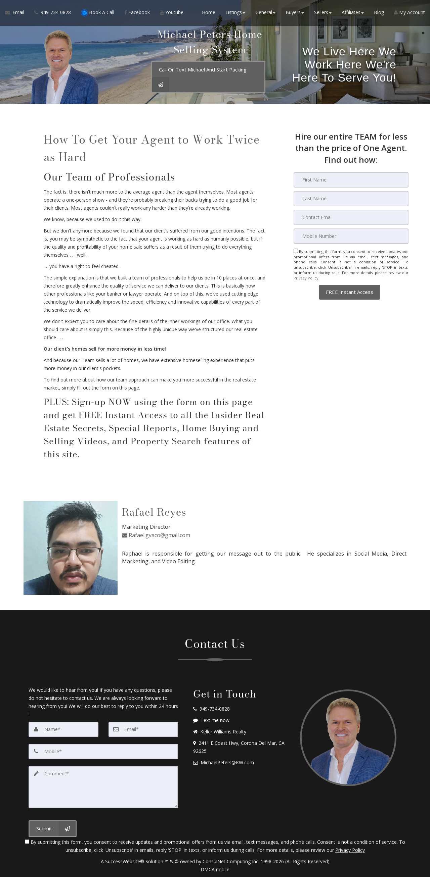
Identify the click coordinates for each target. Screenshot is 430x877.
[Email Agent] (17, 13)
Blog (379, 13)
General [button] (265, 13)
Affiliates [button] (353, 13)
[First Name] (351, 180)
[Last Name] (351, 198)
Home (208, 13)
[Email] (351, 217)
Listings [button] (235, 13)
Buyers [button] (295, 13)
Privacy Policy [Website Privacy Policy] (306, 277)
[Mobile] (351, 236)
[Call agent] (52, 13)
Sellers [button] (323, 13)
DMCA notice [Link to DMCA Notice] (215, 869)
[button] (349, 291)
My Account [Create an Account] (409, 13)
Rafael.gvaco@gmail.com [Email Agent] (156, 534)
